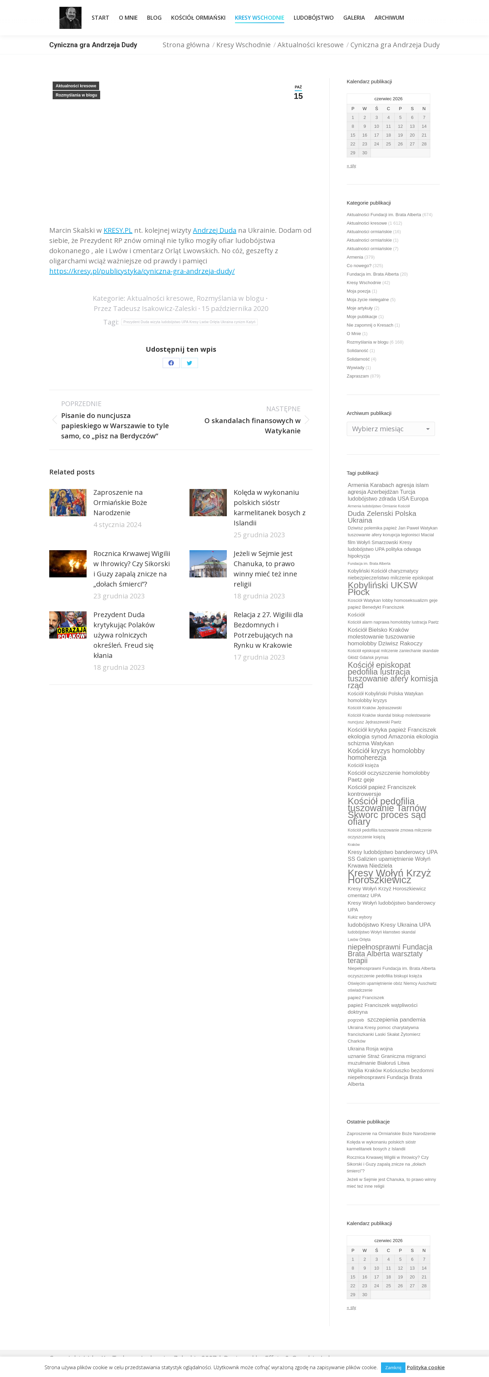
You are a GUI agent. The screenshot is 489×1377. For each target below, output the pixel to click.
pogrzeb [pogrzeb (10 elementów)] (356, 1020)
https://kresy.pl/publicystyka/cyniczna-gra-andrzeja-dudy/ (142, 271)
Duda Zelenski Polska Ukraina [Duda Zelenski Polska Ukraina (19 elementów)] (382, 517)
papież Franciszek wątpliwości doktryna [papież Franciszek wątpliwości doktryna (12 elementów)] (382, 1008)
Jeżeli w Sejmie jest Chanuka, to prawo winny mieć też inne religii (265, 569)
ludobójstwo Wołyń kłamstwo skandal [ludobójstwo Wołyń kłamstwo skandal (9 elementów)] (382, 932)
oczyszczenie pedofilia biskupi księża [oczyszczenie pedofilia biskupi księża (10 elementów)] (385, 975)
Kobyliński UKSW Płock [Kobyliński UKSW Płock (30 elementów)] (382, 588)
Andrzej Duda (214, 230)
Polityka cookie (426, 1367)
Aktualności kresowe (76, 86)
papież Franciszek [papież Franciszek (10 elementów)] (366, 997)
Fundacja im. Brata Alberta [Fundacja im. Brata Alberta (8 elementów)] (369, 563)
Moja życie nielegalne (368, 299)
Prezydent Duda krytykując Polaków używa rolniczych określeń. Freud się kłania (124, 635)
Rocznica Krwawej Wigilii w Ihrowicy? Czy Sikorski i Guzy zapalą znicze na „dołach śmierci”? (131, 569)
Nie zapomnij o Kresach (370, 325)
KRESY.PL (118, 230)
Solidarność (358, 359)
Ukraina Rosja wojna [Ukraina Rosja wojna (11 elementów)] (370, 1048)
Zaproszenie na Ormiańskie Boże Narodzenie (120, 502)
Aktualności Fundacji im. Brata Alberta (384, 214)
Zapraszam (358, 376)
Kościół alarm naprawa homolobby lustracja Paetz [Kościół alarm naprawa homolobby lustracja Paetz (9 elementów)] (393, 622)
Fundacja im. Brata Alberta (373, 274)
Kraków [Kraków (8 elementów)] (354, 844)
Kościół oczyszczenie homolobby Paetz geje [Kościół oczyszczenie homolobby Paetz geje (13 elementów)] (389, 776)
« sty (351, 165)
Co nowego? (359, 265)
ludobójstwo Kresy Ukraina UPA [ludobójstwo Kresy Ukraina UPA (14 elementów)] (389, 924)
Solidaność (357, 350)
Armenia (355, 257)
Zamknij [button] (393, 1367)
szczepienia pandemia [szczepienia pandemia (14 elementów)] (396, 1019)
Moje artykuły (360, 308)
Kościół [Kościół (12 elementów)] (356, 614)
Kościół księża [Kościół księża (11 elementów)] (363, 765)
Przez (145, 308)
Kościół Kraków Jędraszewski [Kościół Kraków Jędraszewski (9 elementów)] (375, 707)
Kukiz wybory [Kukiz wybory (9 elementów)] (360, 917)
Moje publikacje (362, 316)
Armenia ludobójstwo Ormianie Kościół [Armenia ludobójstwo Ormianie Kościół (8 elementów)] (379, 506)
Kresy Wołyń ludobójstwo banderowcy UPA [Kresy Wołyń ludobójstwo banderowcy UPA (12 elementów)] (391, 906)
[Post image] (68, 502)
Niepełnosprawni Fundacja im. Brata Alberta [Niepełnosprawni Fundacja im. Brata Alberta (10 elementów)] (391, 968)
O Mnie (354, 333)
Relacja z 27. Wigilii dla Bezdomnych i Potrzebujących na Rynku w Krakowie (268, 630)
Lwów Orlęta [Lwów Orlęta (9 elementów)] (359, 939)
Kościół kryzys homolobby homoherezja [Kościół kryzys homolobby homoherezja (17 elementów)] (386, 754)
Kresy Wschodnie (364, 282)
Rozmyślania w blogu (76, 95)
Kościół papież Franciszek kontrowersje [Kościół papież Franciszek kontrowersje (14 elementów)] (382, 790)
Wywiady (355, 367)
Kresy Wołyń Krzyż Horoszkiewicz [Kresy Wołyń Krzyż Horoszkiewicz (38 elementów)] (389, 876)
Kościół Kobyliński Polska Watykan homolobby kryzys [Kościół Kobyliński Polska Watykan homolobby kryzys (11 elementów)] (385, 697)
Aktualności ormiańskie (369, 231)
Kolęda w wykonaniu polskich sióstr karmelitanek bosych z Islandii (270, 507)
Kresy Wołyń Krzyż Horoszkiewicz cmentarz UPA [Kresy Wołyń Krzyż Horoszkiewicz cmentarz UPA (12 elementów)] (387, 892)
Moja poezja (358, 291)
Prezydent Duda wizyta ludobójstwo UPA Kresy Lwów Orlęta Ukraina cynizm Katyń (190, 322)
